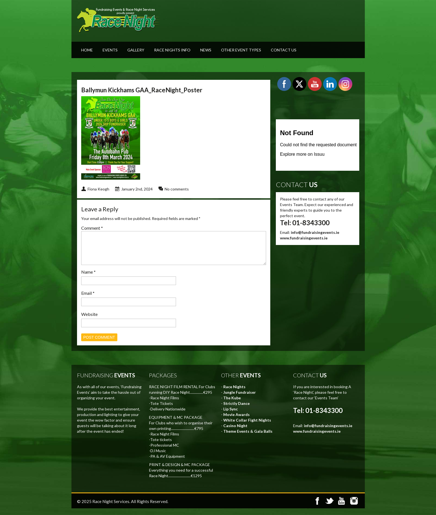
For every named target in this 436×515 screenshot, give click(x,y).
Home (87, 50)
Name (88, 278)
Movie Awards (236, 421)
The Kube (232, 404)
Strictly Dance (236, 410)
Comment (92, 228)
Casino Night (235, 432)
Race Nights (234, 393)
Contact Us (283, 50)
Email (88, 299)
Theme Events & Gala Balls (247, 437)
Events (110, 50)
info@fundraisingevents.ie (315, 232)
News (205, 50)
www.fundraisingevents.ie (304, 238)
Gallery (135, 50)
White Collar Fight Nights (247, 426)
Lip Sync (230, 415)
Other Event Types (241, 50)
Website (89, 320)
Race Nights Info (172, 50)
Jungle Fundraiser (239, 399)
